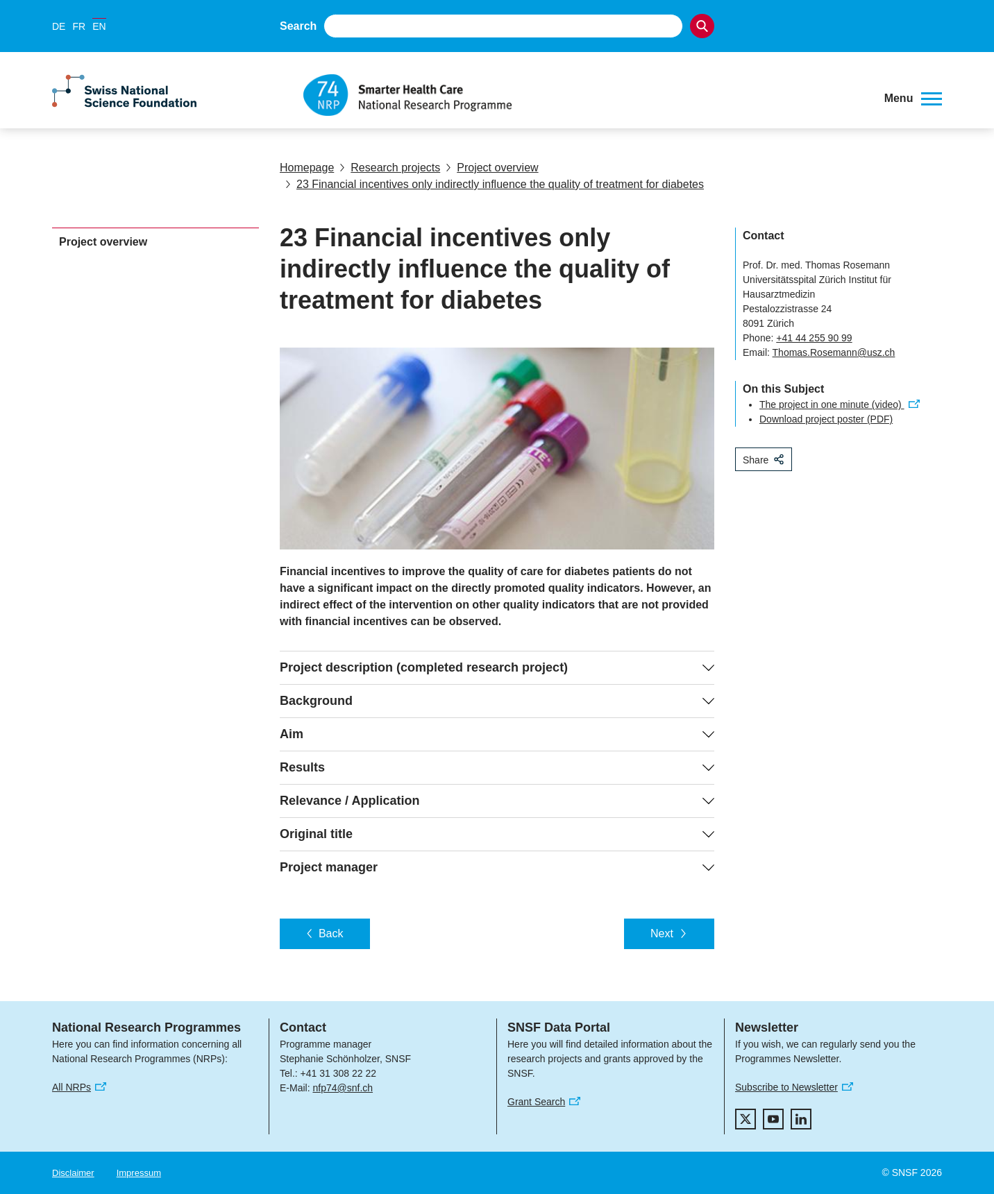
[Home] (583, 95)
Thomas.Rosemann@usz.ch (834, 352)
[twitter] (745, 1119)
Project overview (492, 167)
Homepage (307, 167)
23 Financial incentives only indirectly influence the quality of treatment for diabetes (494, 184)
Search (298, 26)
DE (58, 26)
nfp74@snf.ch (342, 1087)
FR (78, 26)
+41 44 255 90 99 (814, 337)
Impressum (139, 1173)
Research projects (389, 167)
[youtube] (773, 1119)
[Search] (702, 26)
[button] (913, 98)
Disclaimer (73, 1173)
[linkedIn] (801, 1119)
